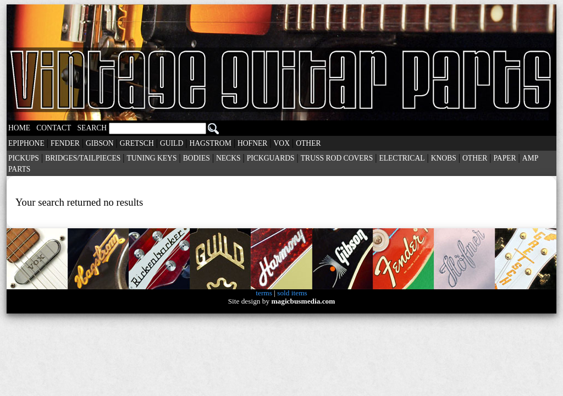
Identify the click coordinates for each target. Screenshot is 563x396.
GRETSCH (137, 143)
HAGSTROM (210, 143)
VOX (282, 143)
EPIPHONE (26, 143)
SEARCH (148, 128)
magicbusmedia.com (303, 301)
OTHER (308, 143)
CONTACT (53, 128)
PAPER (505, 158)
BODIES (196, 158)
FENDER (65, 143)
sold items (292, 293)
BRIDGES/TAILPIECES (82, 158)
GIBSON (100, 143)
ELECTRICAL (401, 158)
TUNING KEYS (151, 158)
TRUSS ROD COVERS (337, 158)
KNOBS (443, 158)
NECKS (228, 158)
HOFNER (252, 143)
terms (264, 293)
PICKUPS (23, 158)
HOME (19, 128)
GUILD (171, 143)
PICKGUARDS (271, 158)
